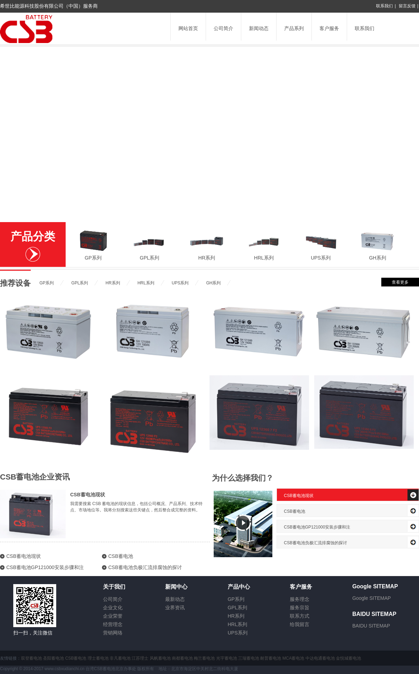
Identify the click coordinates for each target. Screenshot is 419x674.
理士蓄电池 (98, 658)
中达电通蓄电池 (320, 658)
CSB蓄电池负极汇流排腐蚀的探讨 (145, 567)
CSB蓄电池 (120, 556)
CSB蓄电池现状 (87, 494)
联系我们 (384, 5)
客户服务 (329, 28)
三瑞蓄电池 (248, 658)
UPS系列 (321, 258)
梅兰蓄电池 (204, 658)
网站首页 (188, 28)
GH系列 (377, 258)
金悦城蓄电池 (348, 658)
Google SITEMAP (371, 598)
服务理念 (299, 599)
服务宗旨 (299, 607)
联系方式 (299, 616)
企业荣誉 (113, 616)
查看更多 (400, 282)
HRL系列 (264, 258)
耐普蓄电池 (270, 658)
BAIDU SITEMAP (371, 626)
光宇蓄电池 (226, 658)
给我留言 (299, 624)
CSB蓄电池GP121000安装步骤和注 (45, 567)
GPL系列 (149, 258)
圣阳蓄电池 (53, 658)
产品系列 (294, 28)
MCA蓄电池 (293, 658)
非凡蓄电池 (120, 658)
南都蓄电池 (182, 658)
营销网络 (113, 633)
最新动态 (175, 599)
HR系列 (206, 258)
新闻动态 (259, 28)
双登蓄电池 (31, 658)
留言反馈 (407, 5)
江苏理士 (140, 658)
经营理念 (113, 624)
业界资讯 (175, 607)
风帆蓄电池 (160, 658)
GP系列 (93, 258)
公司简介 (223, 28)
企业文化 (113, 607)
